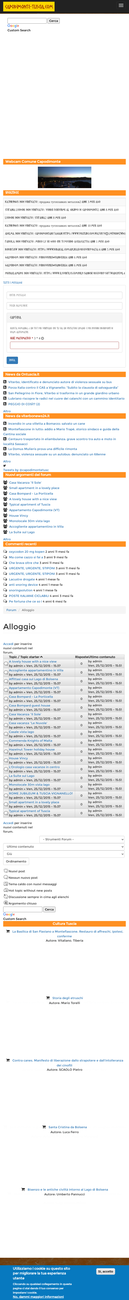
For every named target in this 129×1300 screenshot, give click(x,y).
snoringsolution (21, 590)
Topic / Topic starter (26, 657)
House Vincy (18, 516)
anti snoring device (23, 585)
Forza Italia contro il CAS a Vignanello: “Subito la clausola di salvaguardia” (63, 388)
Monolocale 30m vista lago (29, 521)
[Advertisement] (64, 128)
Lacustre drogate (22, 579)
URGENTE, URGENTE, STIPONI (32, 568)
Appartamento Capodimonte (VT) (34, 510)
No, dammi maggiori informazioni (38, 1297)
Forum (11, 610)
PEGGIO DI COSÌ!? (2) (24, 404)
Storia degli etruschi (67, 998)
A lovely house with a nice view (33, 499)
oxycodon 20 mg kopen (26, 552)
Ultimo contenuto (101, 657)
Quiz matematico (21, 338)
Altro (7, 411)
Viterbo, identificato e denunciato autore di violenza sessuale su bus (60, 382)
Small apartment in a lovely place (34, 488)
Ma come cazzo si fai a (26, 557)
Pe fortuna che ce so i (25, 601)
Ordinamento (16, 861)
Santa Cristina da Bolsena (68, 1127)
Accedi (8, 644)
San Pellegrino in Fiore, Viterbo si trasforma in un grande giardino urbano (63, 393)
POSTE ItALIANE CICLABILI (29, 596)
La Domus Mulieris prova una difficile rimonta (42, 449)
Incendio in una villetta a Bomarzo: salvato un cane (46, 424)
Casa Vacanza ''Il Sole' (25, 483)
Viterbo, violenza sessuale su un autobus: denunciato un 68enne (57, 454)
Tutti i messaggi (12, 282)
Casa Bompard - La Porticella (31, 493)
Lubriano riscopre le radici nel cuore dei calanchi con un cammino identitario (66, 398)
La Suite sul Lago (22, 532)
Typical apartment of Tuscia (29, 504)
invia (12, 360)
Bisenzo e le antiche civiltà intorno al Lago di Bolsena (68, 1189)
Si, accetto (105, 1271)
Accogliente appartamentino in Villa (36, 526)
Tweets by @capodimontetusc (26, 470)
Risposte (81, 657)
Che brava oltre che (24, 563)
